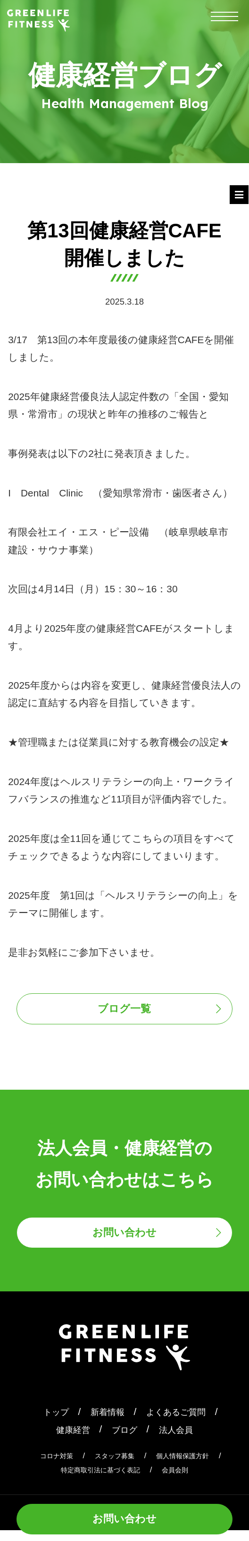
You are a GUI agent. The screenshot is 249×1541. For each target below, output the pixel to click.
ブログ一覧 (124, 1011)
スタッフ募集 (113, 1466)
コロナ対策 (46, 1466)
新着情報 (104, 1422)
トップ (47, 1422)
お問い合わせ (124, 1516)
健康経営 (67, 1440)
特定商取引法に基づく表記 (98, 1480)
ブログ (124, 1440)
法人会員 (181, 1440)
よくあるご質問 (181, 1422)
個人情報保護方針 (190, 1466)
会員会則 (183, 1480)
